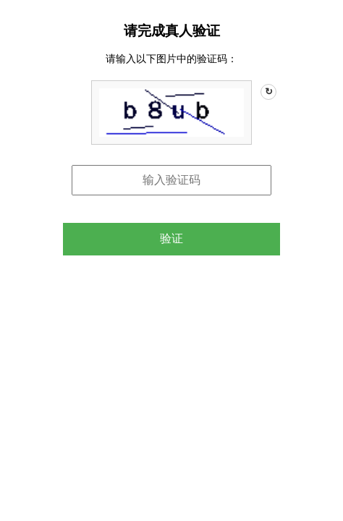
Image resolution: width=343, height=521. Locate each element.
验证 (171, 238)
